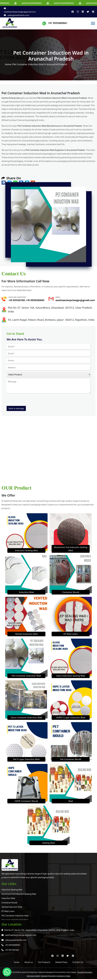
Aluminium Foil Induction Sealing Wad (19, 894)
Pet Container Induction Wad (26, 675)
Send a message (16, 408)
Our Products (44, 962)
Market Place (61, 962)
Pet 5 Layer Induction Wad (26, 759)
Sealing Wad (48, 842)
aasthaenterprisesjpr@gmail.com (75, 300)
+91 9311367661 (16, 300)
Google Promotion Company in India (55, 976)
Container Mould (70, 592)
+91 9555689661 (57, 23)
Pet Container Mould (70, 759)
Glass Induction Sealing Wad (70, 675)
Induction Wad (26, 592)
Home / (9, 64)
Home (16, 962)
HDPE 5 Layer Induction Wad (70, 717)
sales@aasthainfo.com (16, 15)
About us (28, 962)
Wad (70, 801)
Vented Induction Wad (26, 633)
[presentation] (26, 401)
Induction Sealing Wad (26, 550)
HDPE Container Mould (26, 801)
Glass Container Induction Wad (26, 717)
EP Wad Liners (71, 633)
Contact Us (78, 962)
